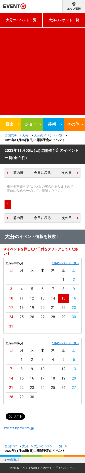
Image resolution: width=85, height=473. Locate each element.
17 (11, 307)
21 (53, 307)
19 (32, 307)
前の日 (18, 173)
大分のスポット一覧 (64, 20)
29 (63, 317)
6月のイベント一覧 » (65, 343)
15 (63, 298)
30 (74, 317)
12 (32, 298)
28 (53, 317)
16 (74, 298)
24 (11, 317)
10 (11, 298)
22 (63, 307)
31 (11, 326)
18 (21, 307)
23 (74, 307)
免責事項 (13, 460)
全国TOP (11, 135)
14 (53, 298)
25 (21, 317)
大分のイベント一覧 (21, 20)
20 (43, 307)
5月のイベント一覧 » (65, 263)
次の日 (66, 173)
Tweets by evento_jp (18, 428)
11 (21, 298)
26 (32, 317)
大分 (25, 135)
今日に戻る (42, 173)
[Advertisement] (42, 72)
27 (43, 317)
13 (43, 298)
